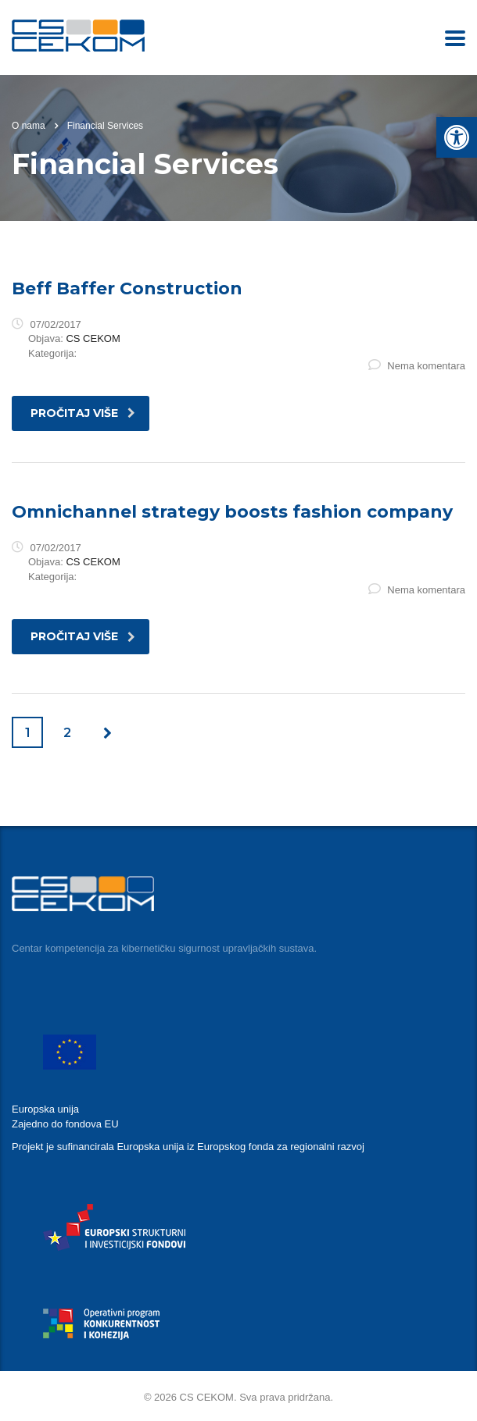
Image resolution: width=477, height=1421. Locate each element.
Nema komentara (416, 366)
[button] (456, 137)
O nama (28, 125)
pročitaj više (82, 413)
